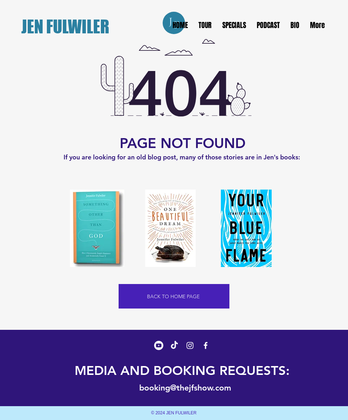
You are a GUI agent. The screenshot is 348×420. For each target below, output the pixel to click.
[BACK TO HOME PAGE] (174, 296)
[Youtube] (158, 345)
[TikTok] (174, 345)
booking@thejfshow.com (185, 388)
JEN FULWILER (65, 26)
